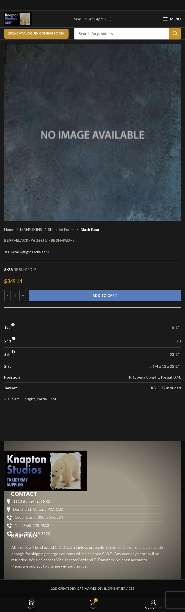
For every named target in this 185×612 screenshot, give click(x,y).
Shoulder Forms (61, 229)
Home (9, 229)
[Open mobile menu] (172, 19)
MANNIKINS (31, 229)
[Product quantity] (15, 295)
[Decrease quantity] (7, 295)
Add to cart (104, 295)
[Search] (127, 33)
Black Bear (90, 229)
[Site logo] (18, 18)
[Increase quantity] (22, 295)
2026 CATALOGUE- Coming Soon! (36, 33)
